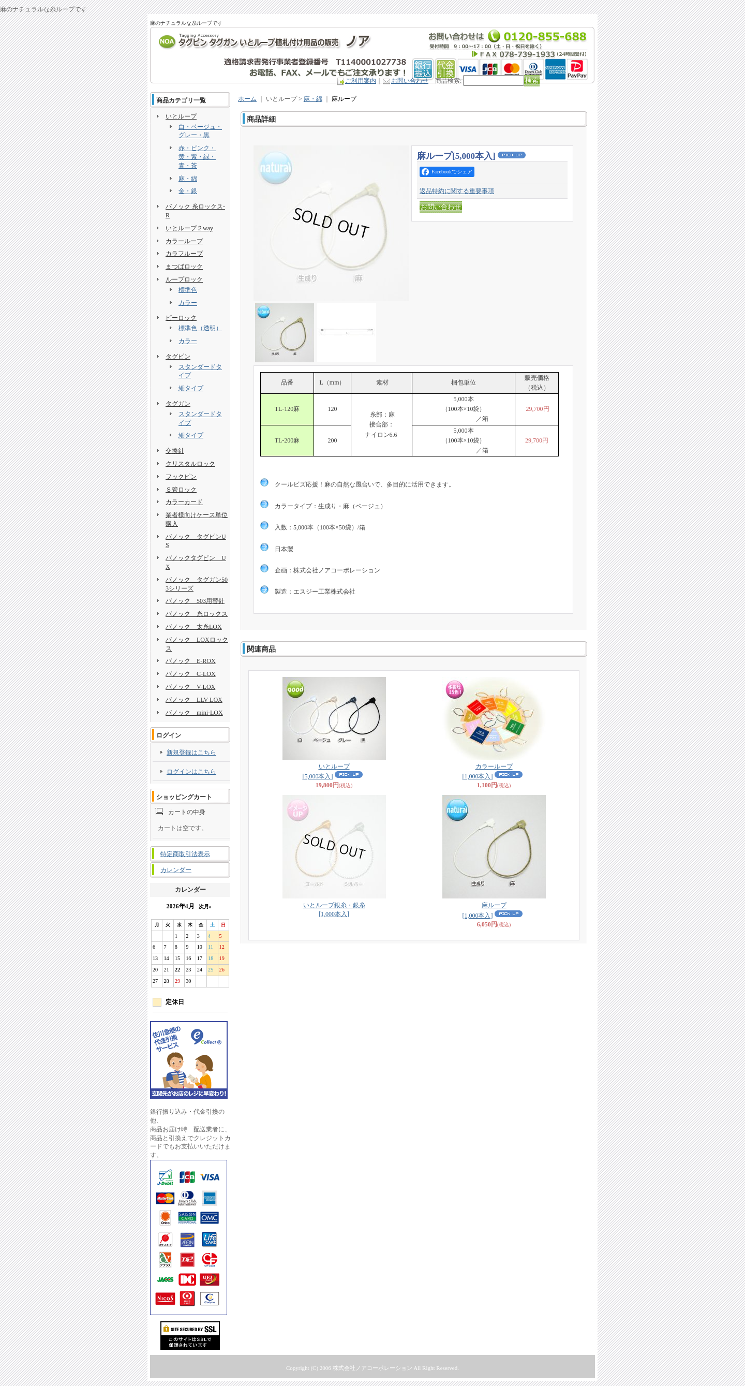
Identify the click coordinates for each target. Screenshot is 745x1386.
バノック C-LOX (191, 673)
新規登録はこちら (191, 752)
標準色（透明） (200, 328)
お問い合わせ (409, 80)
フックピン (181, 476)
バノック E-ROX (191, 661)
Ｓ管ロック (181, 489)
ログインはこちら (191, 771)
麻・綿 (187, 178)
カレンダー (175, 870)
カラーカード (184, 502)
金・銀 (187, 191)
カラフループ (184, 253)
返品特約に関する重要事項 (457, 191)
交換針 (175, 450)
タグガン (178, 403)
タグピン (178, 356)
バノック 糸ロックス (197, 613)
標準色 (187, 289)
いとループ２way (189, 228)
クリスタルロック (190, 463)
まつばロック (184, 266)
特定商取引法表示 (185, 854)
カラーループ (184, 241)
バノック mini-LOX (194, 712)
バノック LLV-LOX (194, 699)
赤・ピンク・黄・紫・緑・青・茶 (197, 156)
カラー (187, 302)
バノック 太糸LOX (194, 626)
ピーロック (181, 317)
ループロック (184, 279)
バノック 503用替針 (195, 600)
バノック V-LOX (190, 686)
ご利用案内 (360, 80)
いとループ (181, 116)
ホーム (247, 98)
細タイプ (190, 388)
